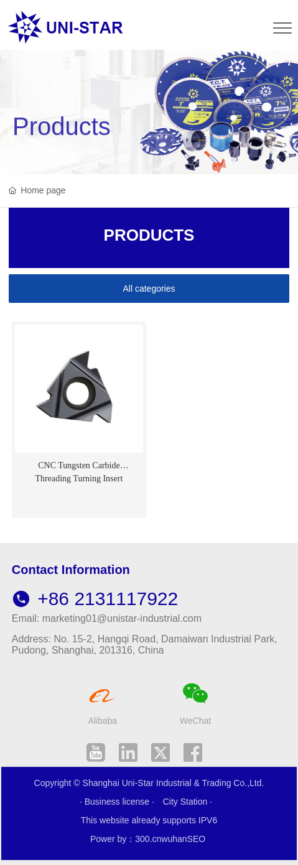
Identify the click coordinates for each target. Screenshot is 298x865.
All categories (149, 289)
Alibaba (103, 721)
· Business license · (118, 802)
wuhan (174, 839)
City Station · (187, 802)
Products (61, 138)
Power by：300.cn (125, 839)
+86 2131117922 (95, 598)
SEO (196, 839)
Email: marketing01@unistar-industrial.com (107, 618)
